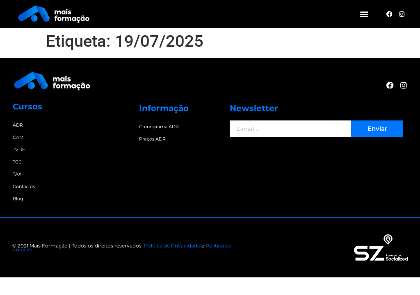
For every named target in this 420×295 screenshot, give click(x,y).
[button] (364, 14)
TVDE (19, 149)
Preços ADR (152, 139)
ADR (18, 125)
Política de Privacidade (172, 246)
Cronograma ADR (159, 126)
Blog (18, 199)
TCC (17, 162)
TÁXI (18, 174)
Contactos (24, 186)
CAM (18, 137)
